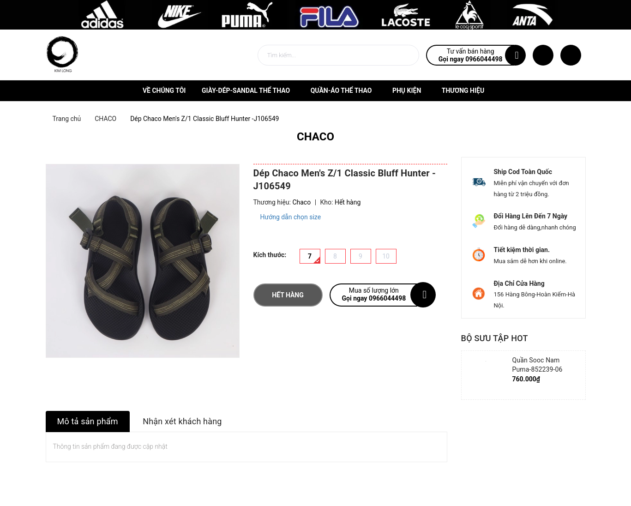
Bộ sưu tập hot (494, 338)
